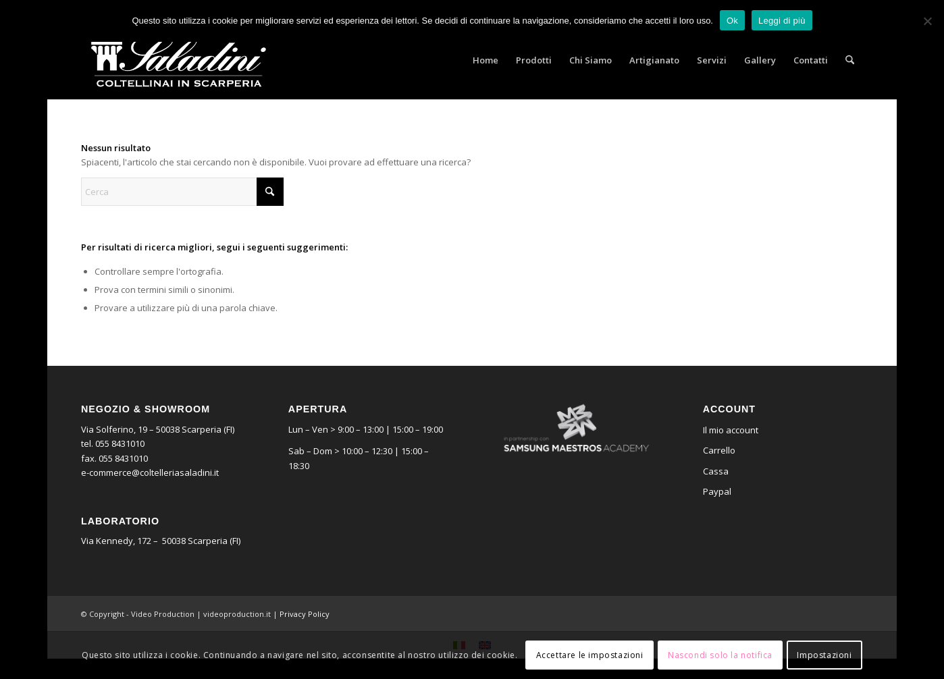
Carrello (719, 450)
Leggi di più (782, 21)
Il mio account (730, 430)
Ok (732, 21)
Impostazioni (824, 655)
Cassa (716, 471)
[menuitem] (485, 60)
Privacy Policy (305, 614)
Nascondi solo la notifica (720, 655)
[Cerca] (850, 60)
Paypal (717, 491)
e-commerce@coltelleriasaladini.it (150, 472)
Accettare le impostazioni (590, 655)
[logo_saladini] (178, 60)
